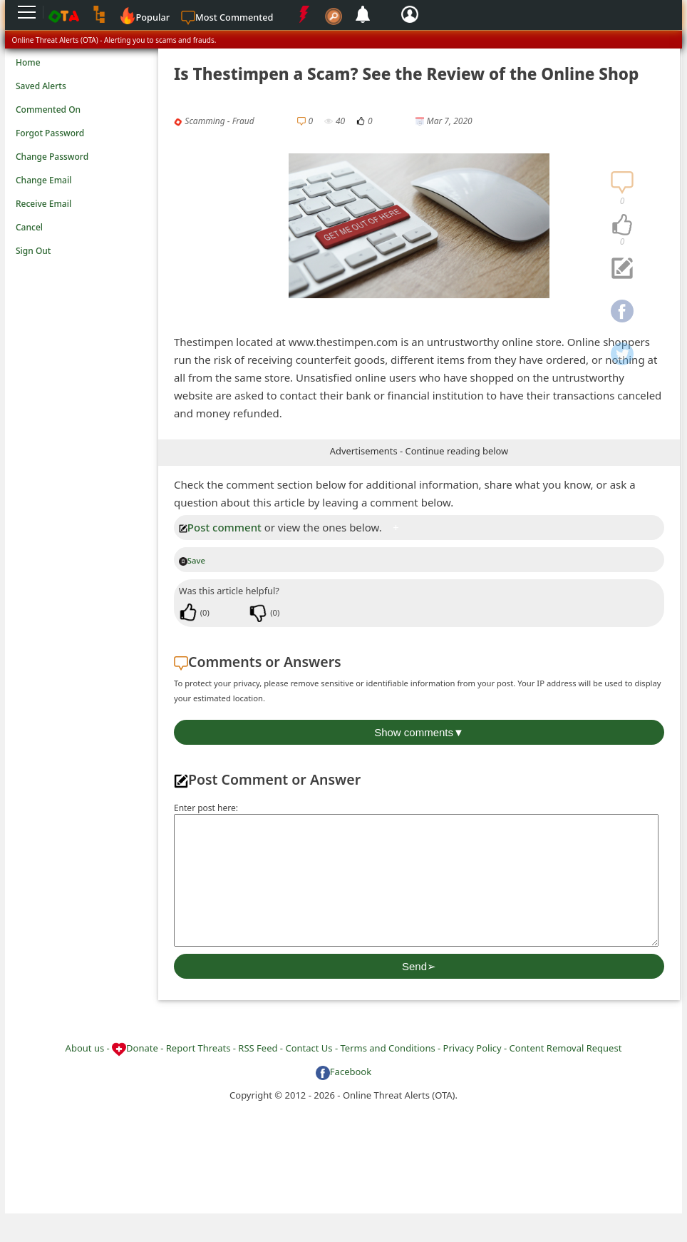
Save (192, 560)
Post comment (220, 527)
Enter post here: (206, 808)
